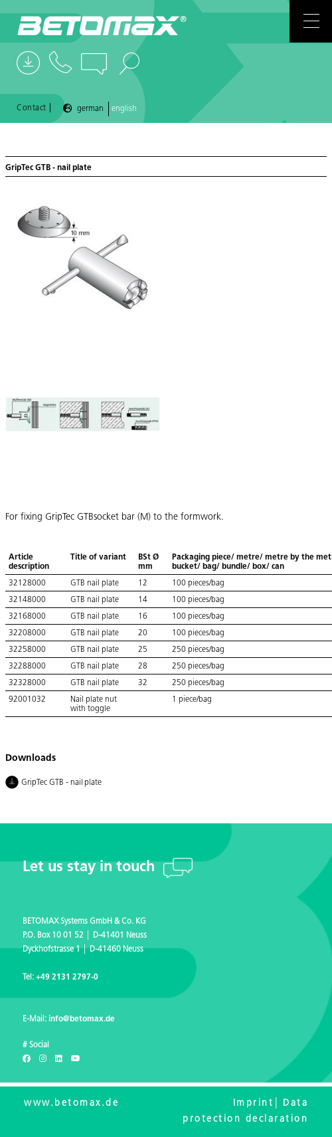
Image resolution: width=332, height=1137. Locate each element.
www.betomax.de (71, 1103)
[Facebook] (27, 1059)
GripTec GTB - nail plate (53, 783)
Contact (31, 108)
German (90, 109)
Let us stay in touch (91, 867)
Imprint (253, 1103)
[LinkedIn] (58, 1059)
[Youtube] (75, 1059)
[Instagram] (42, 1059)
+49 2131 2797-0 (67, 978)
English (124, 109)
